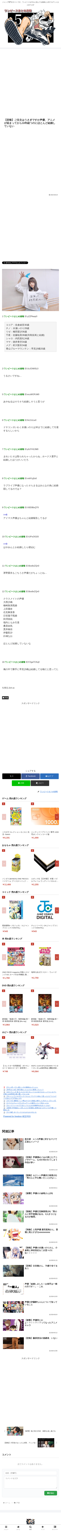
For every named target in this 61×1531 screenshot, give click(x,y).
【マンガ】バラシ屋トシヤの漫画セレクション (22, 1087)
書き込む (50, 1493)
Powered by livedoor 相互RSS (17, 1116)
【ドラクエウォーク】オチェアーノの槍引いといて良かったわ (27, 1103)
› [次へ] (56, 816)
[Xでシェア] (11, 776)
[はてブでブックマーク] (49, 776)
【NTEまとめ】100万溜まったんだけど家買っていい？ (25, 1090)
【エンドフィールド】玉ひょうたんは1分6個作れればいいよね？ (28, 1105)
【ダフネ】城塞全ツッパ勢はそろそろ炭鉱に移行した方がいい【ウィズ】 (31, 1101)
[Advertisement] (30, 83)
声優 (5, 698)
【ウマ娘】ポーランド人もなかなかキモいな (21, 1112)
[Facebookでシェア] (30, 776)
